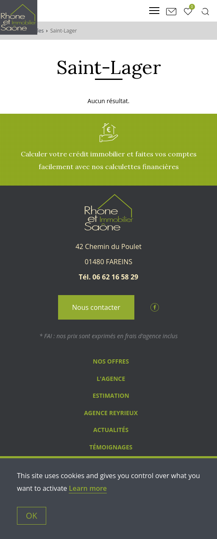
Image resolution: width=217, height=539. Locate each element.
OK (31, 515)
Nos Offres (111, 361)
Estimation (110, 395)
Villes (38, 30)
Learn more (88, 488)
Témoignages (111, 447)
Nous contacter (96, 307)
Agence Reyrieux (111, 413)
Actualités (110, 430)
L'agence (111, 379)
